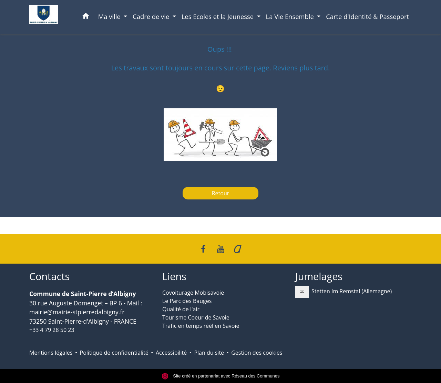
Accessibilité (171, 352)
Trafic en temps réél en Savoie (200, 326)
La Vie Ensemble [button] (291, 16)
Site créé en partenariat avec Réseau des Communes (221, 376)
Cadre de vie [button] (152, 16)
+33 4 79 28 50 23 (51, 330)
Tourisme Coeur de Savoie (195, 317)
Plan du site (209, 352)
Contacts (49, 277)
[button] (85, 17)
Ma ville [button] (110, 16)
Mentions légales (50, 352)
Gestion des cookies (256, 352)
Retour (220, 193)
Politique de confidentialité (114, 352)
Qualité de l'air (180, 309)
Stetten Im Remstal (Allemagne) (343, 292)
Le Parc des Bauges (187, 301)
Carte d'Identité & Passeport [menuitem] (367, 16)
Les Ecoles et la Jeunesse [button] (218, 16)
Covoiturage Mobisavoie (193, 292)
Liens (174, 277)
